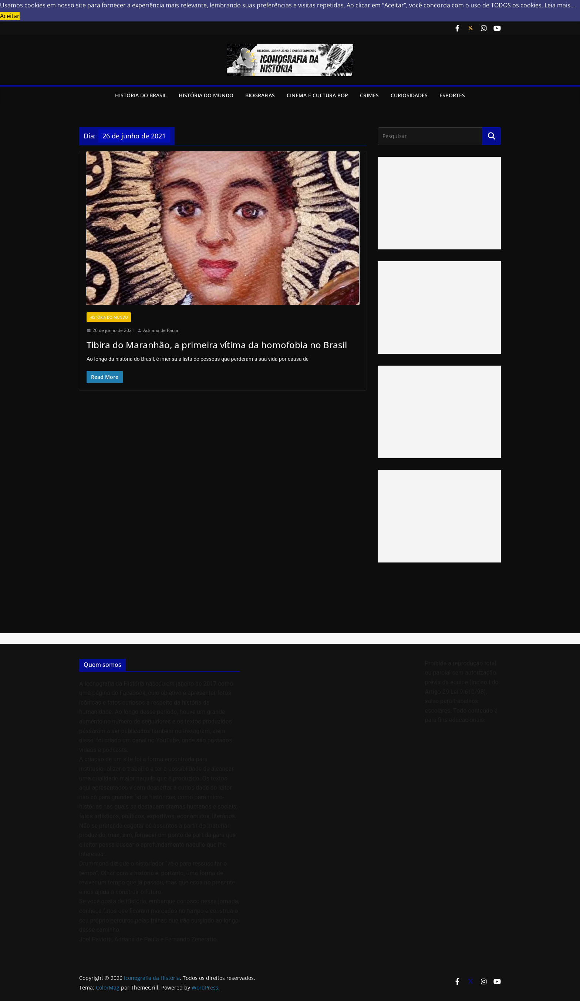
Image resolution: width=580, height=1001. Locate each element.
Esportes (452, 95)
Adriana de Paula (160, 330)
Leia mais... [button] (559, 5)
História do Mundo (206, 95)
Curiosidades (409, 95)
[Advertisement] (439, 203)
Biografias (260, 95)
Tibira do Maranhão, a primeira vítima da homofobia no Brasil (217, 345)
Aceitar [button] (10, 16)
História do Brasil (141, 95)
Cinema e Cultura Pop (317, 95)
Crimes (369, 95)
